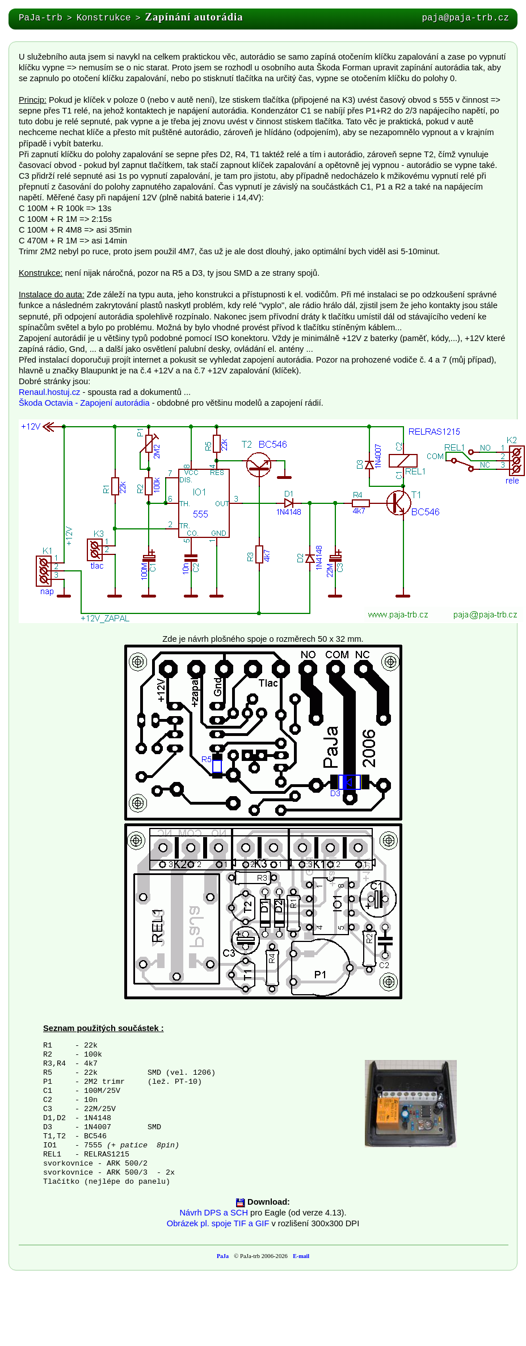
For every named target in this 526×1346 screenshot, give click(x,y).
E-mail (301, 1256)
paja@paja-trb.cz (465, 18)
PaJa (223, 1256)
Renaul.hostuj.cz (49, 392)
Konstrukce (104, 18)
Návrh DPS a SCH (213, 1212)
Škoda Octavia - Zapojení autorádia (84, 402)
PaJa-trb (40, 18)
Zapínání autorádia (194, 17)
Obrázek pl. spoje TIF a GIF (218, 1223)
